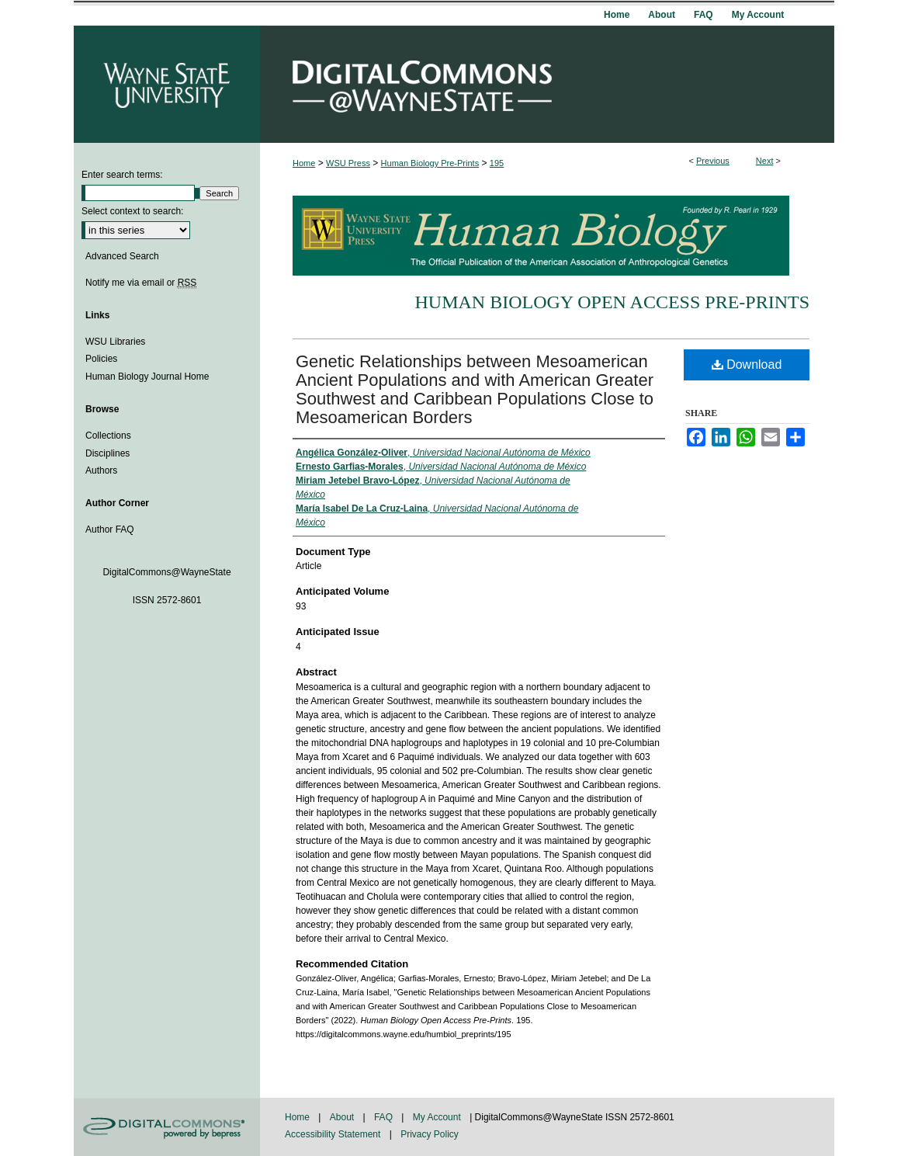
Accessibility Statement (334, 1134)
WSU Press (348, 163)
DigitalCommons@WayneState (547, 84)
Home (304, 163)
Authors (101, 470)
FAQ (384, 1117)
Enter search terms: (122, 174)
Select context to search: (132, 211)
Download (747, 364)
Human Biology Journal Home (147, 376)
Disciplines (107, 453)
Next (765, 160)
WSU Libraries (115, 341)
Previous (713, 160)
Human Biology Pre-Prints (430, 163)
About (343, 1117)
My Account (438, 1117)
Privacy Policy (429, 1134)
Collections (108, 435)
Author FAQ (109, 529)
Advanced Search (122, 256)
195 (497, 163)
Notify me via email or (140, 282)
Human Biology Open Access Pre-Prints (611, 302)
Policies (101, 358)
